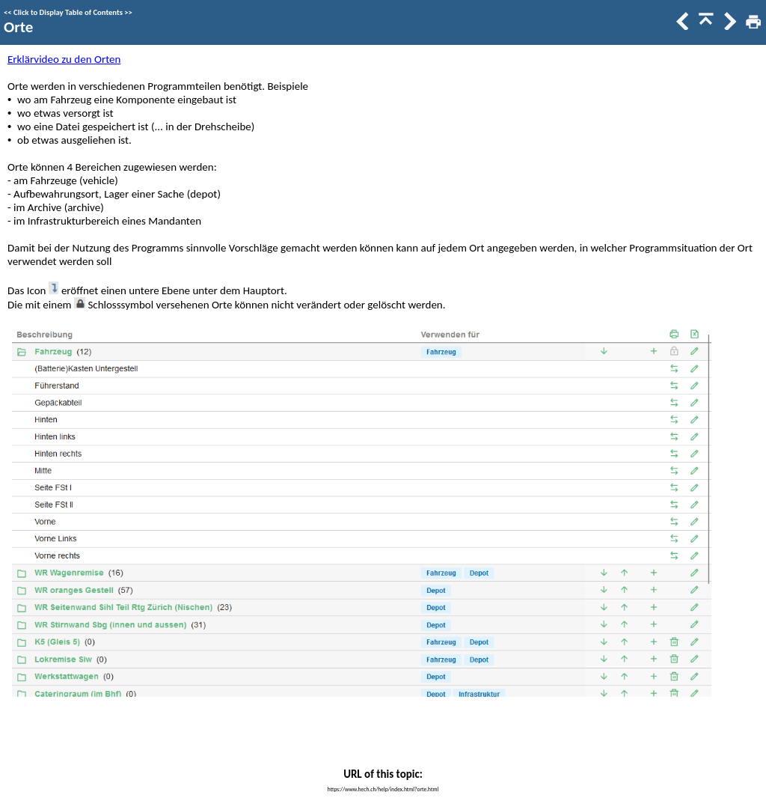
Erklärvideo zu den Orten (63, 59)
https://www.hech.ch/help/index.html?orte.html (383, 789)
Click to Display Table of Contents (68, 12)
